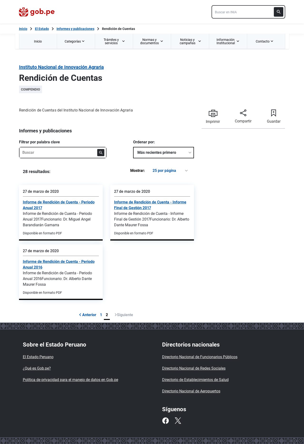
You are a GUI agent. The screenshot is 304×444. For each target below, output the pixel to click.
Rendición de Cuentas (118, 29)
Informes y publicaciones (75, 29)
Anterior (87, 315)
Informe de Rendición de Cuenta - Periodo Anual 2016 (59, 264)
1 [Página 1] (101, 315)
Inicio (38, 41)
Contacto (265, 41)
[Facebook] (165, 420)
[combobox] (248, 12)
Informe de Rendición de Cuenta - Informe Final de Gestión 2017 (150, 205)
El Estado (42, 29)
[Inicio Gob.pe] (23, 28)
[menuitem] (38, 41)
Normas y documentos (151, 41)
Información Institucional (228, 41)
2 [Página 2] (107, 315)
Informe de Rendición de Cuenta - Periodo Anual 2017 (59, 205)
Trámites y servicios (114, 41)
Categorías (75, 41)
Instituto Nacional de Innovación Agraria (61, 67)
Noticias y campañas (190, 41)
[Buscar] (278, 12)
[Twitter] (177, 420)
